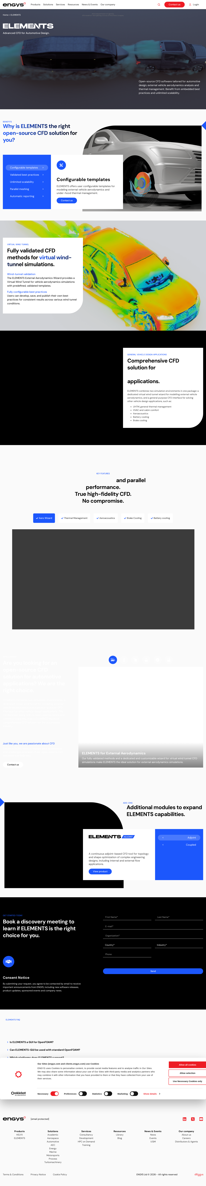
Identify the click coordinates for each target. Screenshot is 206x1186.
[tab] (27, 167)
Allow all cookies (182, 1151)
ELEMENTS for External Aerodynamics (114, 753)
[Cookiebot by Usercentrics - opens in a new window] (18, 1180)
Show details (150, 1180)
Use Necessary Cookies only (182, 1168)
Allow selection (182, 1159)
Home (5, 15)
